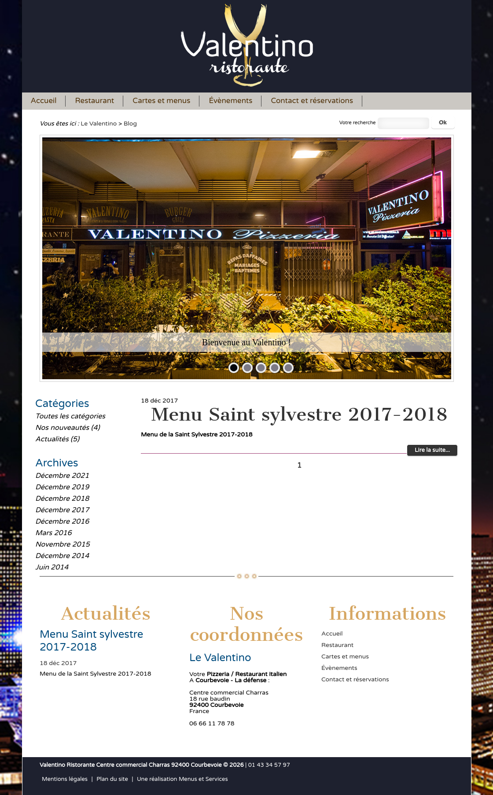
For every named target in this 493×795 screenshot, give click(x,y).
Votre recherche (357, 123)
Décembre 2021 (62, 475)
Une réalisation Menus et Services (182, 779)
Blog (130, 123)
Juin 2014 (51, 567)
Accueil (44, 100)
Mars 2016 (53, 533)
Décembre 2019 (62, 487)
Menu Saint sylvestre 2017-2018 (299, 414)
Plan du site (112, 779)
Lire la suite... (432, 450)
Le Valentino (99, 123)
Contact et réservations (312, 100)
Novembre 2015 (62, 544)
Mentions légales (65, 779)
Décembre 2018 (62, 498)
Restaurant (94, 100)
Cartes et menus (161, 100)
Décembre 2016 (62, 521)
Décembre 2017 (62, 510)
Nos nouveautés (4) (67, 427)
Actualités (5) (57, 439)
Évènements (230, 100)
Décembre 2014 (62, 555)
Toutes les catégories (70, 416)
